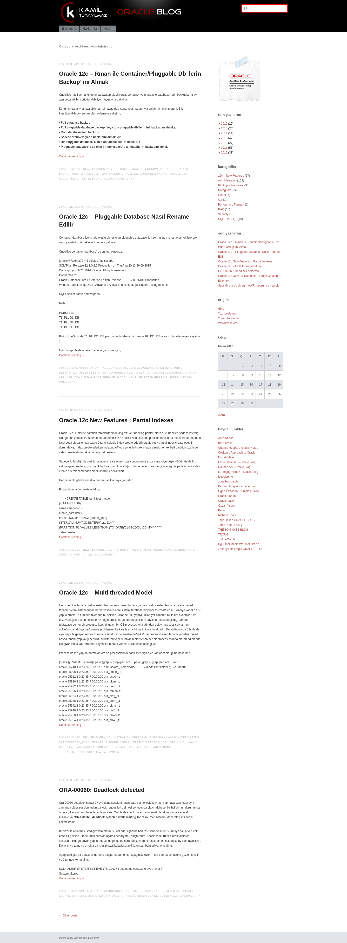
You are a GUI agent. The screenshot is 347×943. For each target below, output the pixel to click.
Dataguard (225, 190)
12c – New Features (231, 175)
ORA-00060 (112, 896)
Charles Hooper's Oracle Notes (238, 447)
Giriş (221, 308)
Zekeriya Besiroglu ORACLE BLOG (241, 549)
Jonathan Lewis (228, 481)
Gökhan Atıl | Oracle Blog (234, 467)
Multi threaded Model (150, 742)
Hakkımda (90, 28)
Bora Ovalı (225, 443)
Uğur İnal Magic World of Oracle (238, 544)
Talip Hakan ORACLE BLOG (236, 520)
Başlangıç (69, 28)
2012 (227, 143)
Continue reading (72, 156)
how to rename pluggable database (155, 372)
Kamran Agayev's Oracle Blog (237, 486)
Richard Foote (227, 515)
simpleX (95, 937)
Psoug (222, 510)
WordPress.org (227, 323)
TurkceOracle (226, 539)
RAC (221, 209)
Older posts (68, 915)
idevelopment (226, 476)
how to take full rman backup (96, 174)
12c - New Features (90, 169)
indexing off (188, 549)
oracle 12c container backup (144, 174)
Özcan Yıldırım (227, 505)
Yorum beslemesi (229, 318)
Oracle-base (226, 500)
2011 (227, 147)
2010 (227, 152)
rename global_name (120, 377)
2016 (227, 123)
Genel (222, 195)
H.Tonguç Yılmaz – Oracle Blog (238, 472)
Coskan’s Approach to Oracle (236, 452)
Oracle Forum (227, 496)
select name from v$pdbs (158, 377)
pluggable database (85, 377)
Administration (119, 169)
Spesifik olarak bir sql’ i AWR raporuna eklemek (248, 285)
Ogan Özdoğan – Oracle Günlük (238, 491)
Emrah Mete (226, 457)
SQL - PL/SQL (142, 891)
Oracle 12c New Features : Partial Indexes (116, 420)
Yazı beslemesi (227, 313)
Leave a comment (119, 178)
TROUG (223, 534)
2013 (226, 138)
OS (220, 199)
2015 (227, 128)
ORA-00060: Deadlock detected (102, 790)
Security (223, 214)
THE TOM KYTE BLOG (233, 529)
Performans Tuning (147, 549)
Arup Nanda (226, 438)
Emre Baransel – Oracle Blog (236, 462)
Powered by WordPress (73, 937)
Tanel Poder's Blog (230, 525)
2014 (227, 133)
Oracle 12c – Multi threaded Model (106, 592)
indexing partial (72, 554)
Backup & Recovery (147, 169)
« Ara (221, 415)
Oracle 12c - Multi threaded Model (144, 747)
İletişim (108, 28)
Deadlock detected (87, 896)
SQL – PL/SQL (227, 219)
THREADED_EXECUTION (75, 752)
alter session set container (102, 372)
